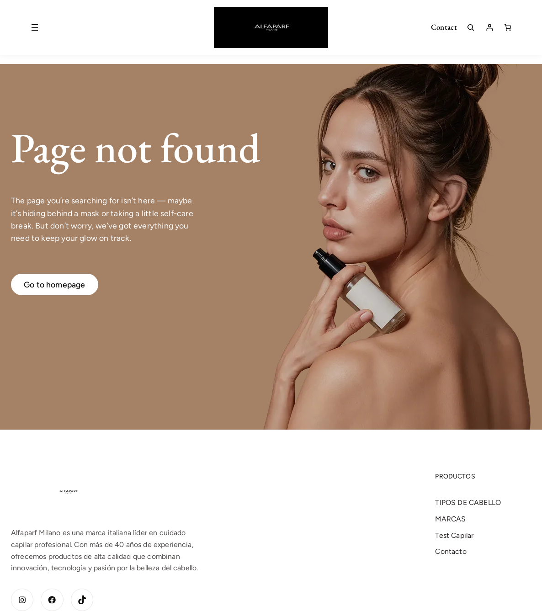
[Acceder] (489, 27)
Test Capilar (454, 535)
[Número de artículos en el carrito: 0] (508, 27)
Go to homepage (54, 284)
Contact (444, 27)
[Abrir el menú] (34, 27)
